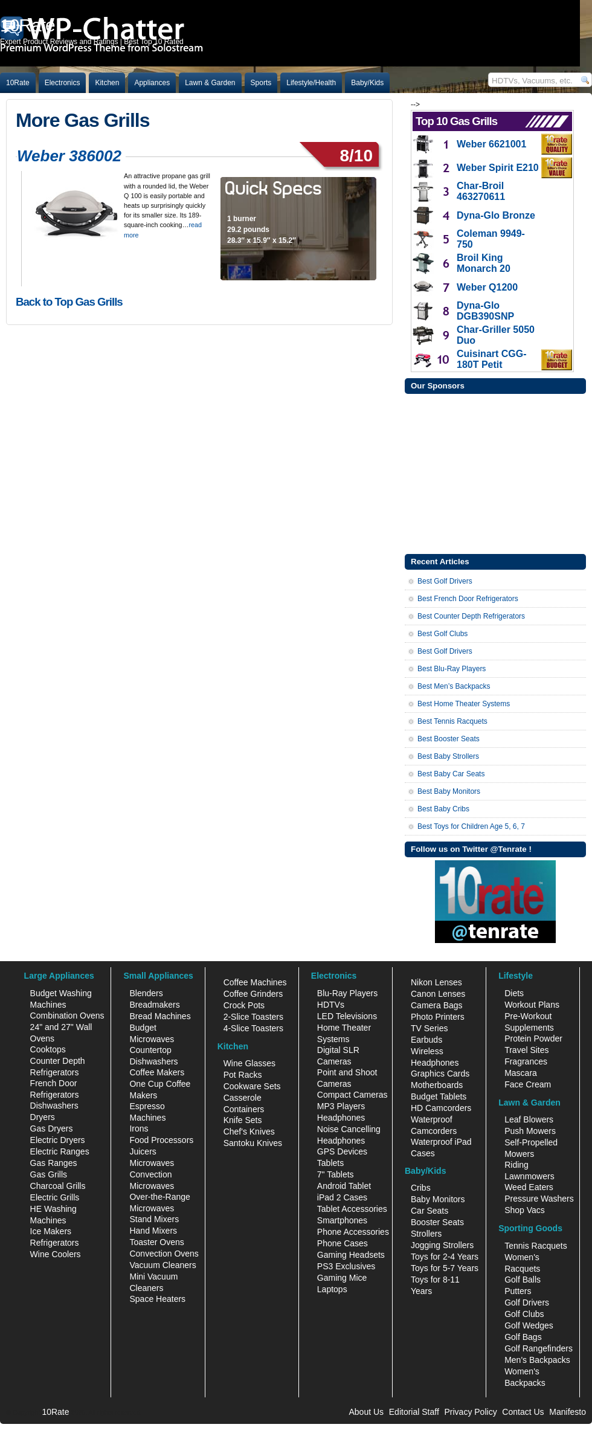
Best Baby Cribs (443, 809)
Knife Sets (243, 1120)
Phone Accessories (353, 1232)
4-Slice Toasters (253, 1028)
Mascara (520, 1073)
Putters (517, 1291)
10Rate (18, 83)
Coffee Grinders (253, 994)
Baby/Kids (367, 83)
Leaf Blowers (528, 1119)
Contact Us (523, 1412)
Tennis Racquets (535, 1246)
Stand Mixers (154, 1219)
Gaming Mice (342, 1278)
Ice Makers (50, 1231)
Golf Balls (522, 1279)
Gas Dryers (51, 1128)
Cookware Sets (252, 1086)
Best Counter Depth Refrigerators (471, 616)
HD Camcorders (441, 1108)
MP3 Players (341, 1106)
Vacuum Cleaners (162, 1265)
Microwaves (151, 1163)
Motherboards (437, 1085)
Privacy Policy (471, 1412)
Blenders (145, 993)
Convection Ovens (163, 1253)
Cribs (421, 1188)
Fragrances (525, 1061)
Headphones (341, 1117)
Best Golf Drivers (444, 581)
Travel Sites (526, 1050)
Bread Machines (159, 1016)
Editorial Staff (414, 1412)
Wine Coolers (55, 1254)
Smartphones (342, 1220)
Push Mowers (530, 1131)
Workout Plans (531, 1004)
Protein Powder (533, 1038)
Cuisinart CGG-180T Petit (492, 359)
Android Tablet (344, 1186)
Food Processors (161, 1140)
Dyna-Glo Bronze (496, 215)
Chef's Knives (249, 1131)
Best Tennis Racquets (452, 721)
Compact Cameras (352, 1095)
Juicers (142, 1151)
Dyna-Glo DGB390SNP (485, 310)
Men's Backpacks (537, 1360)
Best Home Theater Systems (463, 704)
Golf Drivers (526, 1302)
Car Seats (429, 1210)
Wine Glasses (249, 1063)
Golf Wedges (528, 1325)
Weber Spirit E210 (498, 168)
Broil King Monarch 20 (483, 263)
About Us (366, 1412)
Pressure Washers (539, 1198)
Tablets (330, 1163)
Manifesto (567, 1412)
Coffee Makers (156, 1072)
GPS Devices (342, 1151)
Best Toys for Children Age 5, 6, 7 (471, 826)
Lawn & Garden (210, 83)
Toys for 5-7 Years (444, 1268)
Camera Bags (437, 1005)
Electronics (62, 83)
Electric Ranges (59, 1151)
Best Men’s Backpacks (454, 686)
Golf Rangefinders (538, 1348)
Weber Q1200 (487, 287)
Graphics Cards (440, 1073)
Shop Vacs (524, 1210)
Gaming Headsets (351, 1255)
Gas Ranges (53, 1163)
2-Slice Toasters (253, 1017)
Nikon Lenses (436, 982)
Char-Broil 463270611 (481, 191)
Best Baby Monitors (448, 791)
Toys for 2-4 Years (444, 1256)
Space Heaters (157, 1299)
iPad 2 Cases (342, 1197)
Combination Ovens (67, 1015)
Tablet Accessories (352, 1209)
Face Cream (527, 1084)
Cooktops (48, 1049)
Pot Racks (243, 1075)
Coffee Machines (255, 982)
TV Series (429, 1028)
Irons (138, 1128)
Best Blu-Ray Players (451, 669)
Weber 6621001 (491, 144)
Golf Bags (522, 1337)
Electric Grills (55, 1197)
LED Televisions (347, 1016)
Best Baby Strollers (448, 756)
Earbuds (426, 1040)
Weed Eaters (528, 1187)
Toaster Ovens (156, 1242)
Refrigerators (54, 1243)
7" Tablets (335, 1174)
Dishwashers (54, 1105)
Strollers (426, 1233)
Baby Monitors (438, 1199)
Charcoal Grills (58, 1186)
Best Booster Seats (448, 739)
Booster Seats (437, 1222)
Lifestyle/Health (311, 83)
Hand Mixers (153, 1230)
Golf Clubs (524, 1314)
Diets (514, 993)
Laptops (332, 1289)
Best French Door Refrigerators (467, 598)
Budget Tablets (438, 1096)
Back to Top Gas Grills (69, 301)
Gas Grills (48, 1174)
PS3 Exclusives (346, 1266)
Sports (261, 83)
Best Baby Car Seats (450, 774)
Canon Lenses (438, 994)
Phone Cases (342, 1243)
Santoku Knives (253, 1143)
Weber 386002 (69, 156)
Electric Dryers (57, 1140)
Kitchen (107, 83)
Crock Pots (244, 1005)
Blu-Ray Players (347, 993)
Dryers (42, 1117)
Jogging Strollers (442, 1245)
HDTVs (330, 1004)
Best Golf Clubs (442, 633)
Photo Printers (438, 1017)
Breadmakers (154, 1004)
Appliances (152, 83)
